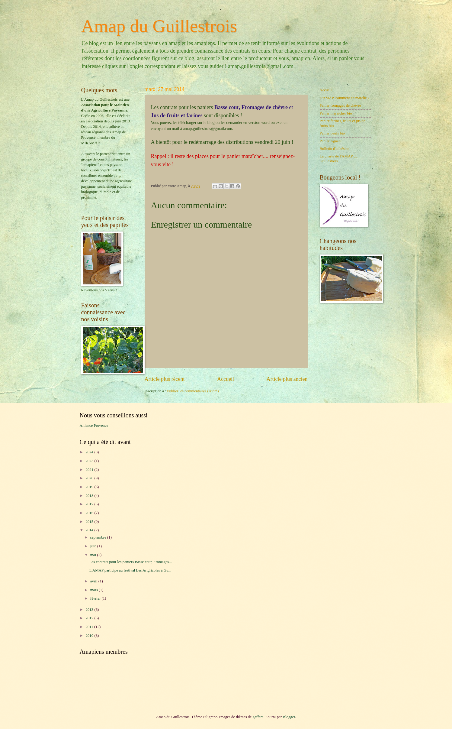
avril (94, 581)
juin (93, 546)
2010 (89, 635)
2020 (89, 478)
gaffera (257, 717)
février (96, 598)
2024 (89, 452)
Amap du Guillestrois (159, 26)
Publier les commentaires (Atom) (193, 391)
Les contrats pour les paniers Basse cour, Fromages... (130, 562)
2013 (89, 610)
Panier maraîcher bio (336, 113)
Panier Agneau (331, 141)
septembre (98, 537)
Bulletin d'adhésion (335, 149)
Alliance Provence (94, 425)
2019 (89, 487)
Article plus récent (165, 379)
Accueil (225, 379)
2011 (89, 627)
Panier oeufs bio (332, 133)
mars (94, 590)
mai (93, 555)
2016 (89, 513)
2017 (89, 504)
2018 (89, 496)
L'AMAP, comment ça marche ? (345, 98)
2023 (89, 461)
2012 (89, 618)
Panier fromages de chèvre (340, 105)
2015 (89, 522)
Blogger (289, 717)
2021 (89, 470)
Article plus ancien (286, 379)
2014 (89, 530)
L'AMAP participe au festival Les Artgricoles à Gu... (130, 570)
